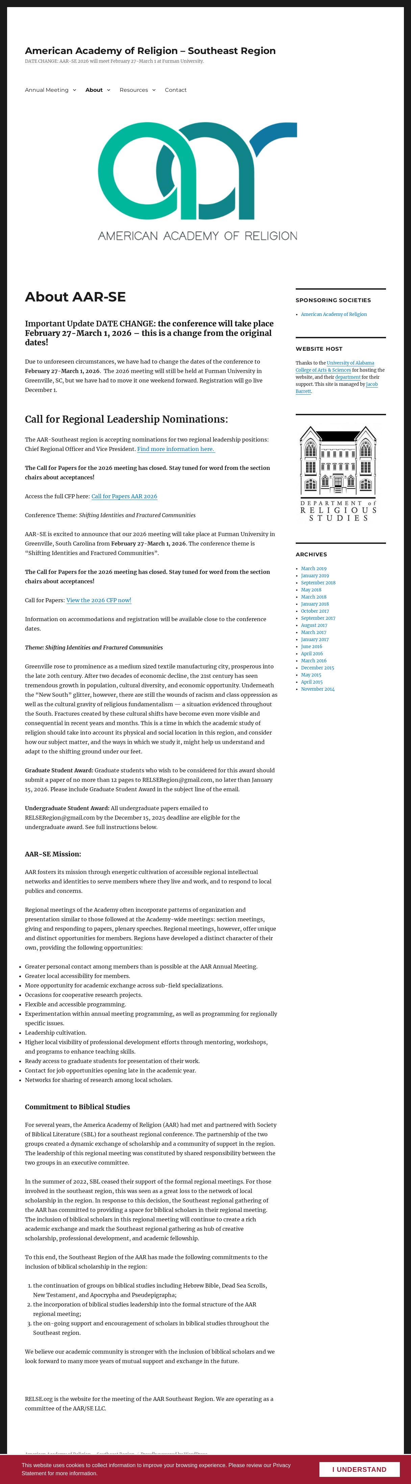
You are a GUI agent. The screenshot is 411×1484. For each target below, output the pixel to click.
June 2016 (311, 647)
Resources (134, 90)
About (94, 90)
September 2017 (318, 618)
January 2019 (315, 576)
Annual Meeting (47, 90)
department (348, 377)
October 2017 (315, 611)
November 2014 (318, 689)
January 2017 (315, 639)
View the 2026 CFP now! (99, 600)
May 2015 (311, 675)
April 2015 (312, 682)
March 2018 (314, 597)
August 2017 (314, 625)
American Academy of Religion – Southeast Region (150, 50)
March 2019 (314, 569)
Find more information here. (176, 449)
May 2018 (311, 590)
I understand (360, 1469)
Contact (176, 90)
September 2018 (318, 583)
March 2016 (314, 661)
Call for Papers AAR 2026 (125, 496)
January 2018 (315, 604)
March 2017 (314, 632)
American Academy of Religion (334, 314)
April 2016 (312, 654)
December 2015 (317, 668)
